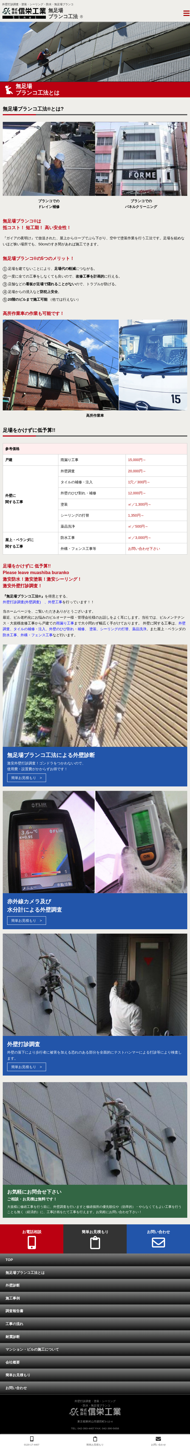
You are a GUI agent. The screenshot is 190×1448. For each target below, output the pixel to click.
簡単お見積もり (23, 778)
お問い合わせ (16, 1388)
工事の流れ (14, 1324)
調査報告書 (14, 1311)
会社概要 (12, 1362)
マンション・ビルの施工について (32, 1349)
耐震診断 (12, 1337)
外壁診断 (12, 1285)
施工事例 (12, 1298)
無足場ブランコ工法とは (25, 1273)
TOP (9, 1260)
